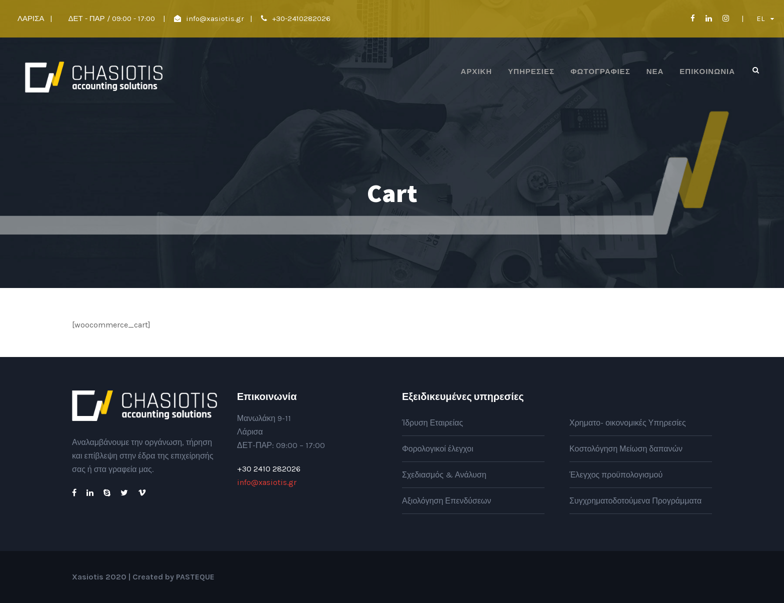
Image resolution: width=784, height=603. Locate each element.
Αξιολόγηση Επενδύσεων (446, 501)
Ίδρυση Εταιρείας (432, 423)
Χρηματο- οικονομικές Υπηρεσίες (628, 423)
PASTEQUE (195, 577)
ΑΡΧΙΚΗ (476, 71)
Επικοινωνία (707, 71)
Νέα (655, 71)
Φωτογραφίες (600, 71)
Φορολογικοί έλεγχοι (438, 449)
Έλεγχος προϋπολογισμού (616, 475)
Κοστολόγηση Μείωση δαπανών (626, 449)
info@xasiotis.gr (215, 18)
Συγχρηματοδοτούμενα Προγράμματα (636, 501)
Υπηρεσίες (531, 71)
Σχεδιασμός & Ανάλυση (444, 475)
